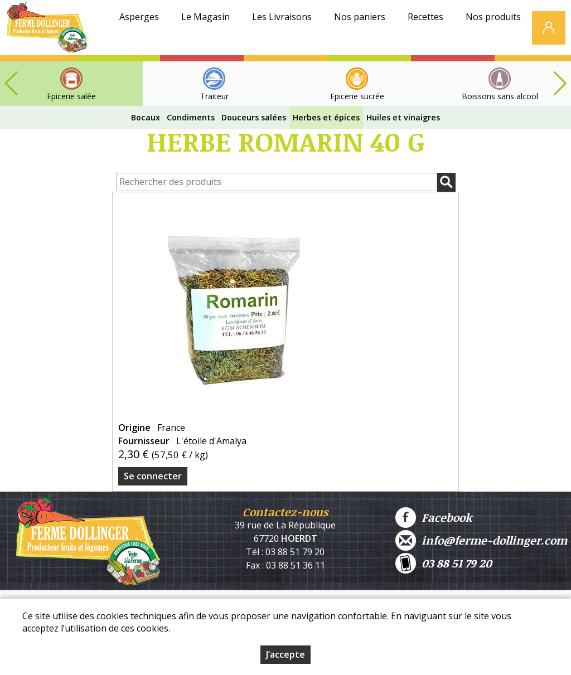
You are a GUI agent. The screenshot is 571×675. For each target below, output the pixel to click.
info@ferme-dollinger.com (481, 540)
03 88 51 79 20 (443, 563)
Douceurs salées (253, 117)
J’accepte (285, 654)
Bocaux (145, 117)
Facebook (433, 517)
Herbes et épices (326, 117)
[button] (560, 83)
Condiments (191, 117)
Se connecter (153, 476)
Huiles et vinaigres (403, 117)
